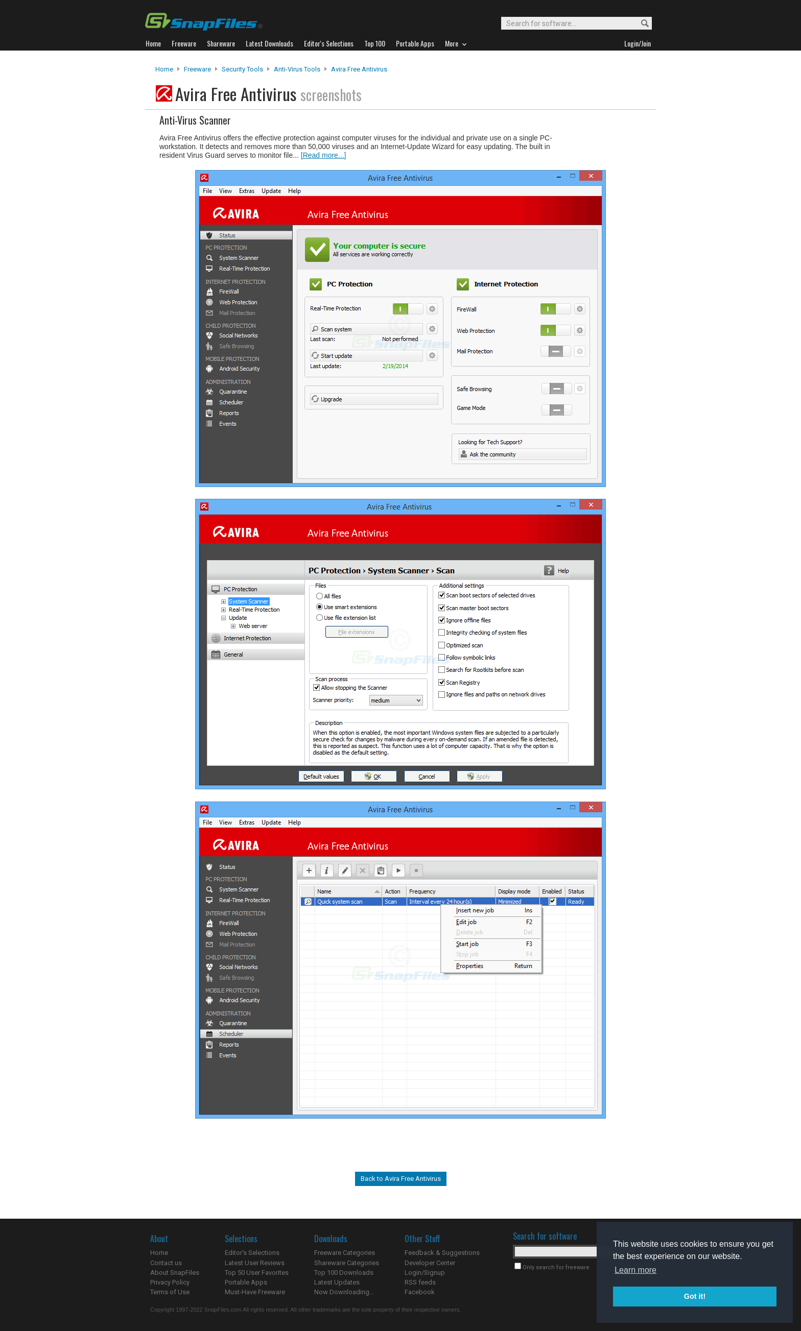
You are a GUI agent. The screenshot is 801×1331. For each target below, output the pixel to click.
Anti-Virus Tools (297, 69)
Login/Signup (425, 1272)
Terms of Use (170, 1292)
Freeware (197, 69)
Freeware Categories (344, 1252)
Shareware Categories (346, 1263)
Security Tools (242, 69)
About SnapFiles (174, 1272)
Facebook (420, 1292)
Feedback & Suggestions (442, 1252)
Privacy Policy (170, 1282)
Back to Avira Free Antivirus (401, 1178)
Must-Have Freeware (255, 1292)
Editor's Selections (252, 1252)
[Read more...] (323, 155)
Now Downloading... (344, 1292)
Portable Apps (246, 1282)
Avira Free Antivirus (359, 69)
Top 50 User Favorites (257, 1272)
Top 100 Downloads (343, 1272)
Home (164, 69)
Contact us (166, 1263)
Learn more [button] (635, 1270)
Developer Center (430, 1263)
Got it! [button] (694, 1296)
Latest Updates (337, 1282)
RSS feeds (420, 1282)
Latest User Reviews (255, 1263)
